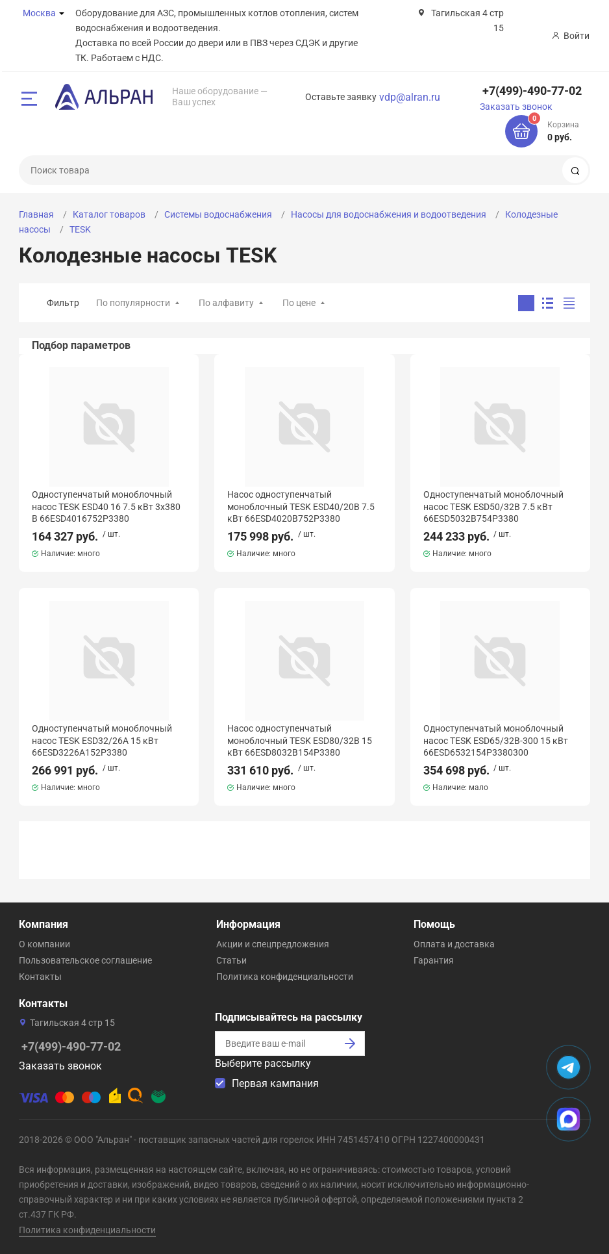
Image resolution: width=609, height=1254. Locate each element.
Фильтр (63, 303)
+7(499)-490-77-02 (532, 90)
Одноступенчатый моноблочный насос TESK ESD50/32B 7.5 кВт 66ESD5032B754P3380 (493, 506)
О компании (44, 944)
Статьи (231, 960)
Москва (39, 13)
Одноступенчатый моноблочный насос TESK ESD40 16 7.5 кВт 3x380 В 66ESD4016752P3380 (106, 506)
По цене (299, 303)
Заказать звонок (516, 106)
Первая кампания (275, 1083)
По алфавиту (226, 303)
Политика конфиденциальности (284, 976)
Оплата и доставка (454, 944)
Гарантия (434, 960)
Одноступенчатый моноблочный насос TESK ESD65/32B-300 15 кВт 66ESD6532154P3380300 (495, 740)
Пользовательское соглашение (85, 960)
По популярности (133, 303)
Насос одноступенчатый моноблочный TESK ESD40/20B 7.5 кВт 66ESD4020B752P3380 (301, 506)
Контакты (40, 976)
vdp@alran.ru (409, 97)
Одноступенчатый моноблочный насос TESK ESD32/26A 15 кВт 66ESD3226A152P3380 (102, 740)
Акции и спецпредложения (272, 944)
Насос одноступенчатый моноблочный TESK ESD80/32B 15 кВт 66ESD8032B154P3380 (299, 740)
